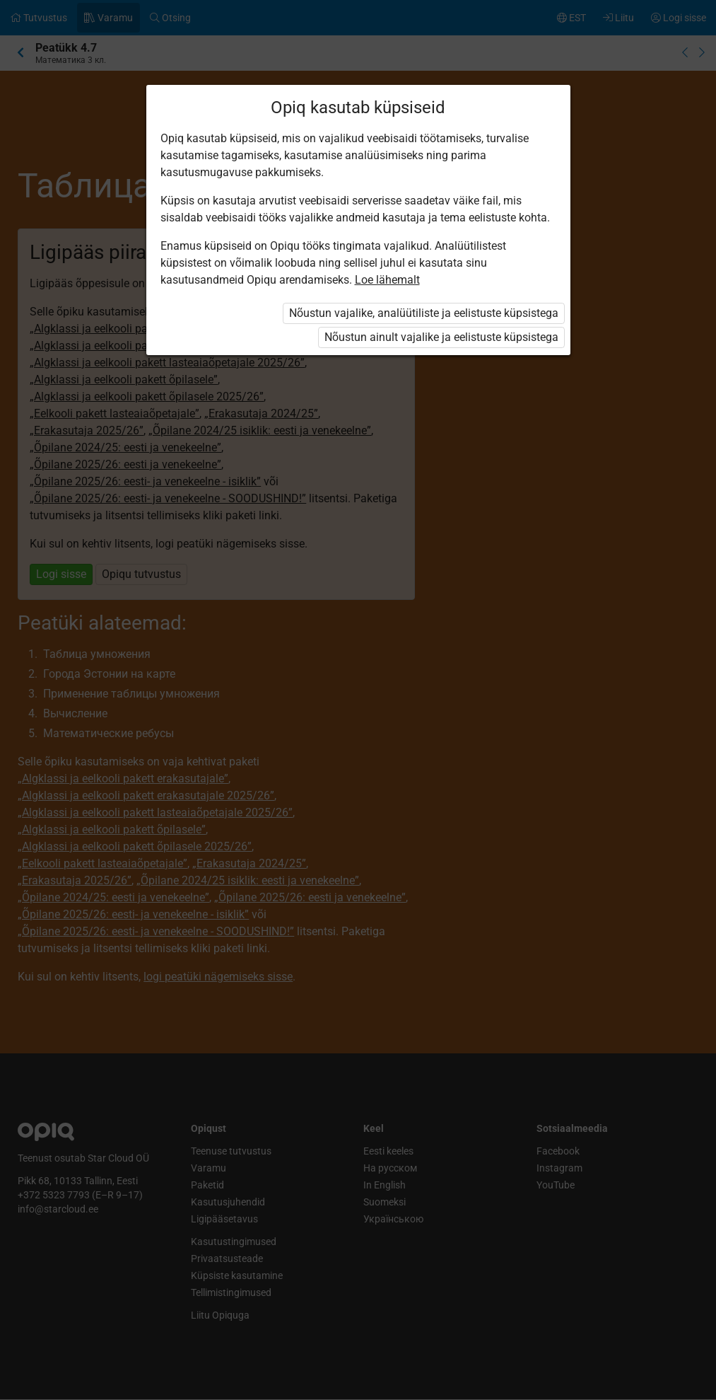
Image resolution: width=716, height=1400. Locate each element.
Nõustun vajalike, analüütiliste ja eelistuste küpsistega (423, 313)
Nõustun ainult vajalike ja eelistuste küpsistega (441, 337)
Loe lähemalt (387, 280)
